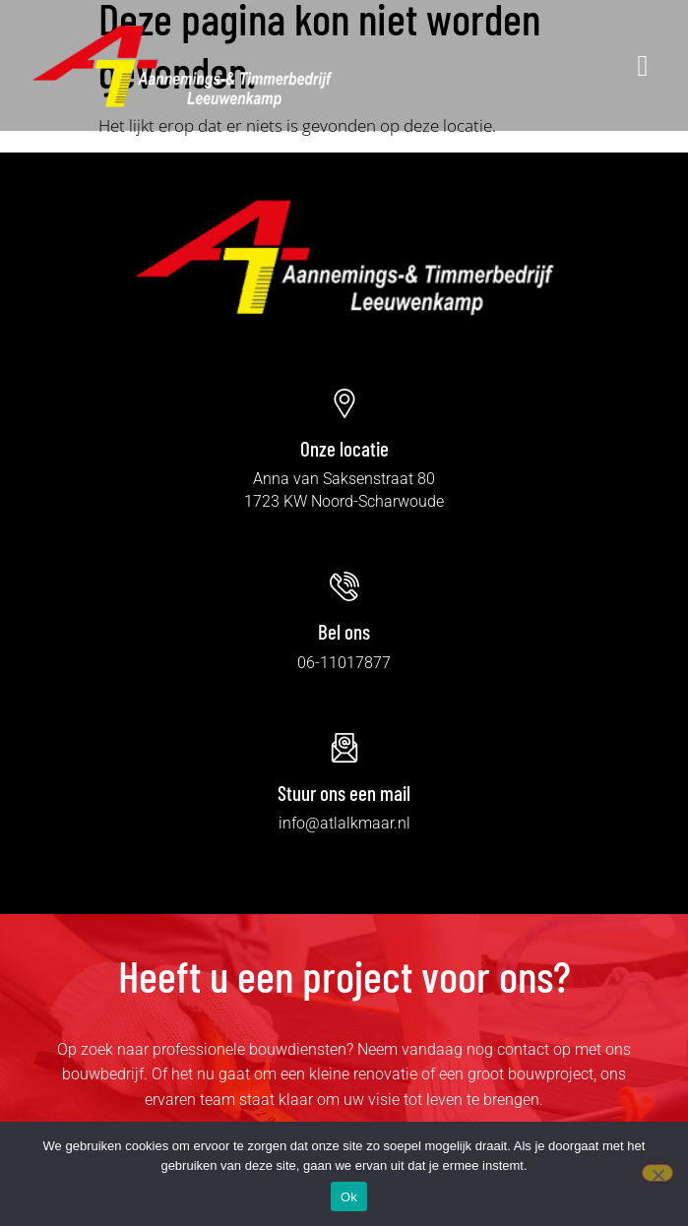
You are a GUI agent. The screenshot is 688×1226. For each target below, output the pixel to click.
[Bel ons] (344, 586)
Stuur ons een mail (344, 792)
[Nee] (657, 1173)
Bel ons (344, 631)
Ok (349, 1197)
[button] (506, 65)
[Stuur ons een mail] (344, 748)
